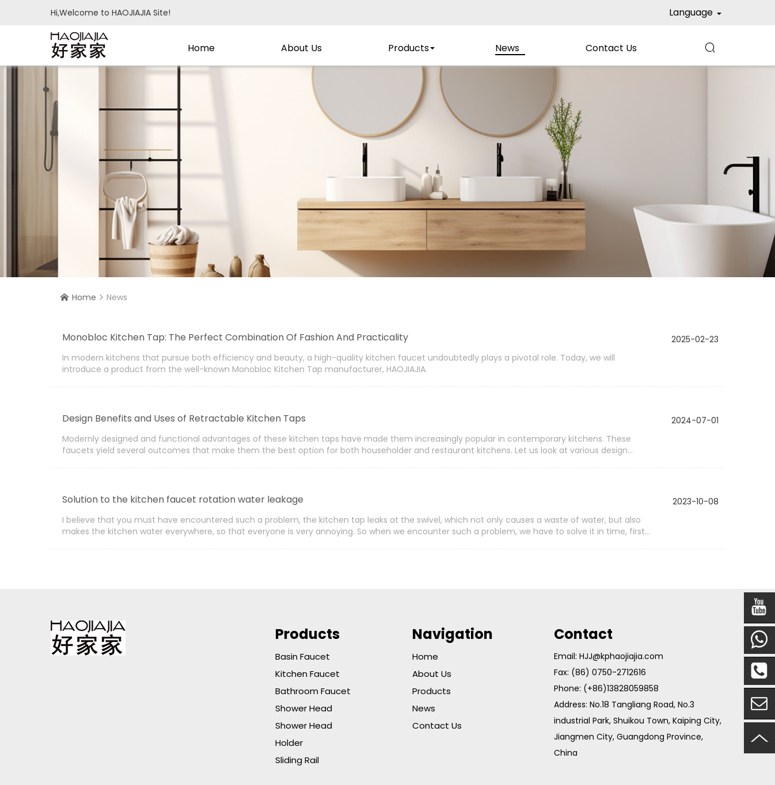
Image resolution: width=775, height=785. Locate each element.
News (507, 48)
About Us (301, 48)
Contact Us (611, 48)
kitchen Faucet (307, 674)
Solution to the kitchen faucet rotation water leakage (182, 499)
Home (201, 48)
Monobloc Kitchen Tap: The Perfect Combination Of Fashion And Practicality (235, 337)
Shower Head (303, 708)
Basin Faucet (302, 656)
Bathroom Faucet (313, 691)
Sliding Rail (297, 760)
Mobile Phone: (759, 640)
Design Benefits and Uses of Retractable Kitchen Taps (184, 418)
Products (408, 48)
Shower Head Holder (303, 734)
